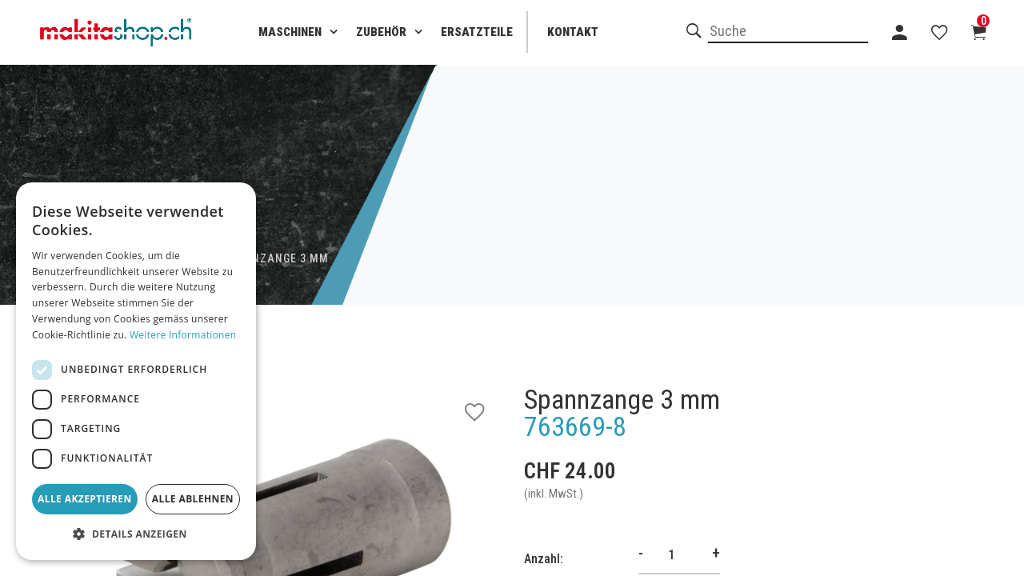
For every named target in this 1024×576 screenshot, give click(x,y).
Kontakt (572, 32)
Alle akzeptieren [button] (85, 499)
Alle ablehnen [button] (193, 499)
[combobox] (788, 32)
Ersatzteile (477, 32)
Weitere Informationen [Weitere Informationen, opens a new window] (183, 335)
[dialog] (136, 371)
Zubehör (381, 32)
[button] (136, 534)
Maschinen (290, 32)
